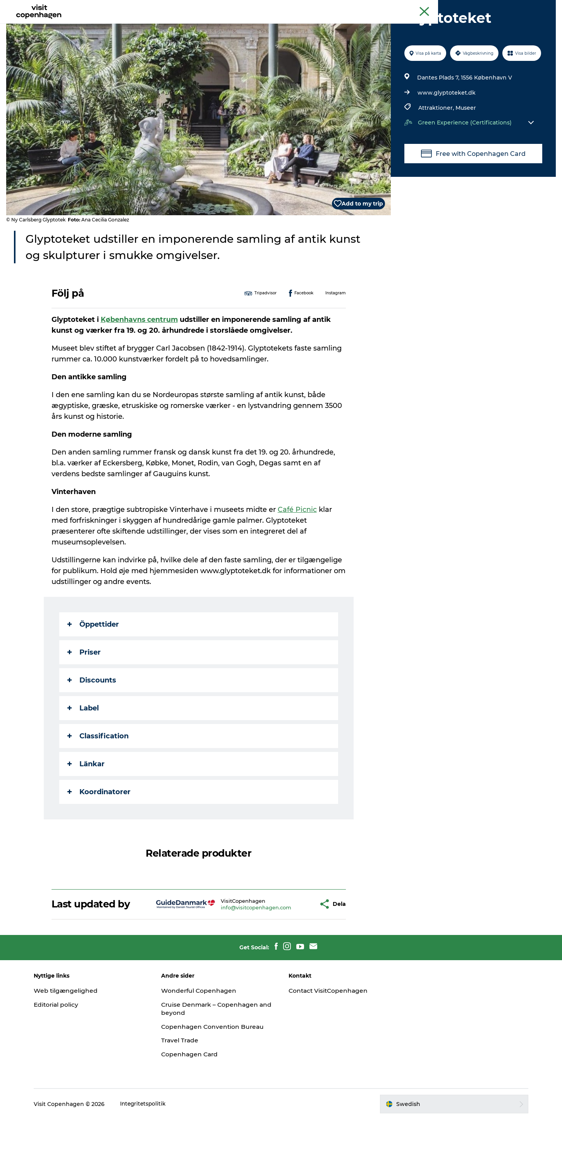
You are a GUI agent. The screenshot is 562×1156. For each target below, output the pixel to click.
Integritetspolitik (151, 1140)
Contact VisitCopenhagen (330, 1027)
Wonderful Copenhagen (203, 1027)
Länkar (86, 801)
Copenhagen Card (533, 7)
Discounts (92, 717)
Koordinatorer (99, 828)
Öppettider (93, 661)
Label (83, 745)
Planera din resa (328, 25)
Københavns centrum (140, 356)
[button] (290, 941)
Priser (84, 689)
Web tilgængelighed (73, 1027)
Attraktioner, (436, 144)
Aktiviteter (225, 25)
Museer (465, 144)
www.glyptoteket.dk (446, 129)
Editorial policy (64, 1041)
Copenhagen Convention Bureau (217, 1063)
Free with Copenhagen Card (472, 190)
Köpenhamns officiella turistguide (466, 7)
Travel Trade (184, 1077)
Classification (98, 773)
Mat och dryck (273, 25)
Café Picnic (297, 546)
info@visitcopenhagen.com (233, 944)
